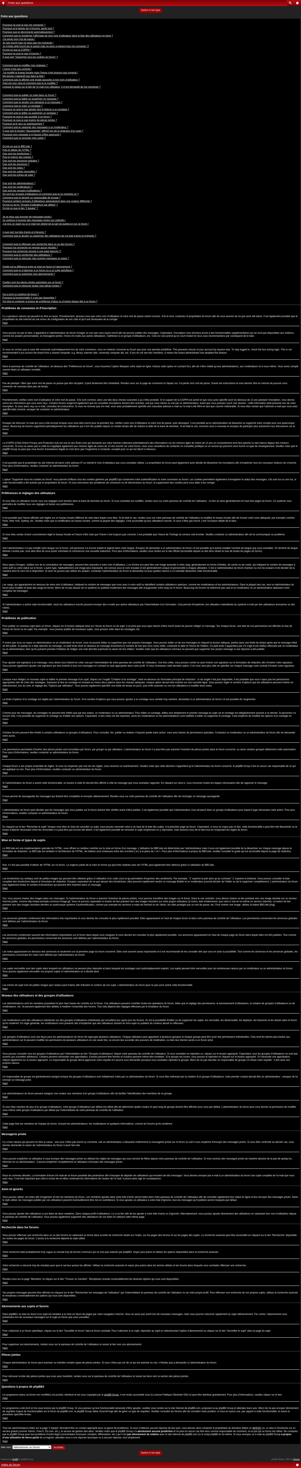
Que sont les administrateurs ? (19, 183)
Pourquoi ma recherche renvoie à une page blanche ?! (31, 251)
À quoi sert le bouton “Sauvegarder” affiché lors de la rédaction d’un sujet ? (42, 131)
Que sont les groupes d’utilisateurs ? (22, 190)
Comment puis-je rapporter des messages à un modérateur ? (35, 127)
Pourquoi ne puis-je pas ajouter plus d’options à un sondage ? (35, 109)
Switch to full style (150, 10)
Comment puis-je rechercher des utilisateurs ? (27, 255)
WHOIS (256, 1428)
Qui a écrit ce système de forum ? (20, 294)
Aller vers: (6, 1447)
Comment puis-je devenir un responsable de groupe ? (31, 197)
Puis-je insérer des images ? (17, 157)
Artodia (296, 1459)
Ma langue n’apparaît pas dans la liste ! (23, 76)
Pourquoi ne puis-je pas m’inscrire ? (21, 53)
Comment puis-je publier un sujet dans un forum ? (29, 95)
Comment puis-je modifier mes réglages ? (24, 65)
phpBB (15, 1459)
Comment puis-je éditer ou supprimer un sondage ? (30, 113)
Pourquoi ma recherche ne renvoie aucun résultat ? (30, 247)
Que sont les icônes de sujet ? (18, 175)
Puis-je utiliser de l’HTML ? (16, 150)
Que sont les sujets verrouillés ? (19, 171)
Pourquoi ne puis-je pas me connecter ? (23, 25)
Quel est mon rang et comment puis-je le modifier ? (30, 83)
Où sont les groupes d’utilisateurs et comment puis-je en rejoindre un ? (40, 194)
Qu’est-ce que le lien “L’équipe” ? (20, 208)
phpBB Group (111, 1394)
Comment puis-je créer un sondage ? (22, 106)
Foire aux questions (20, 2)
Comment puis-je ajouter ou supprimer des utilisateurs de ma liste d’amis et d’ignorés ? (49, 235)
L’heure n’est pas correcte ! (17, 69)
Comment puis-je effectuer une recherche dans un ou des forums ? (38, 244)
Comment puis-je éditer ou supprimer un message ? (30, 98)
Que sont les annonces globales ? (20, 160)
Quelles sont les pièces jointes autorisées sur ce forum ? (32, 282)
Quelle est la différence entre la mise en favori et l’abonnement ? (37, 266)
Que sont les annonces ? (15, 164)
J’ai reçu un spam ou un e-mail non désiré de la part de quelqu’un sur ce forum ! (45, 223)
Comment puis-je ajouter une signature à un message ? (32, 102)
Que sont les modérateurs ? (17, 187)
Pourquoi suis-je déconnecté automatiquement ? (28, 32)
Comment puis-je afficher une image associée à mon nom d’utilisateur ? (41, 79)
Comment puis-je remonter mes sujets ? (24, 138)
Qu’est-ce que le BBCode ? (17, 146)
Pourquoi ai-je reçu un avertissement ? (23, 123)
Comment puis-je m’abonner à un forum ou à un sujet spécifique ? (38, 270)
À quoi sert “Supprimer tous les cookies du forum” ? (30, 57)
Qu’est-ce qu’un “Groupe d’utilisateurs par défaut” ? (30, 204)
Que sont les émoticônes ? (16, 153)
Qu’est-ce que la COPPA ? (16, 50)
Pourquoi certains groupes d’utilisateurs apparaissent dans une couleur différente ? (47, 201)
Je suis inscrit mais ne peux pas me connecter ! (28, 42)
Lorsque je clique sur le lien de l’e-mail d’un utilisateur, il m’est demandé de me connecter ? (51, 86)
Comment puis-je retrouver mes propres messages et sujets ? (35, 258)
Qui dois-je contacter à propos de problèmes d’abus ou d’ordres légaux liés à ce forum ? (49, 301)
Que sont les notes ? (13, 167)
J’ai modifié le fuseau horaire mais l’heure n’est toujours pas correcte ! (40, 72)
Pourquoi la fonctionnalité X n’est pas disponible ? (29, 297)
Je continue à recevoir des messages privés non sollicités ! (34, 220)
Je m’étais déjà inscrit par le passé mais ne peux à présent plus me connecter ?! (45, 46)
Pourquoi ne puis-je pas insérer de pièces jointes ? (29, 120)
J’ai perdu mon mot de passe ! (18, 39)
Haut (5, 323)
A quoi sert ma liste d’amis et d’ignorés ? (24, 232)
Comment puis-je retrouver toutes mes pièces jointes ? (31, 285)
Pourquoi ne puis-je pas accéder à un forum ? (27, 116)
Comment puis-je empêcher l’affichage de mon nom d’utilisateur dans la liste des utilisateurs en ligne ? (57, 35)
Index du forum (10, 1464)
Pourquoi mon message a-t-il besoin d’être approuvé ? (31, 134)
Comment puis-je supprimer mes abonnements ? (28, 274)
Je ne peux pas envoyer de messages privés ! (27, 216)
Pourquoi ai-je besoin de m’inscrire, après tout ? (28, 28)
